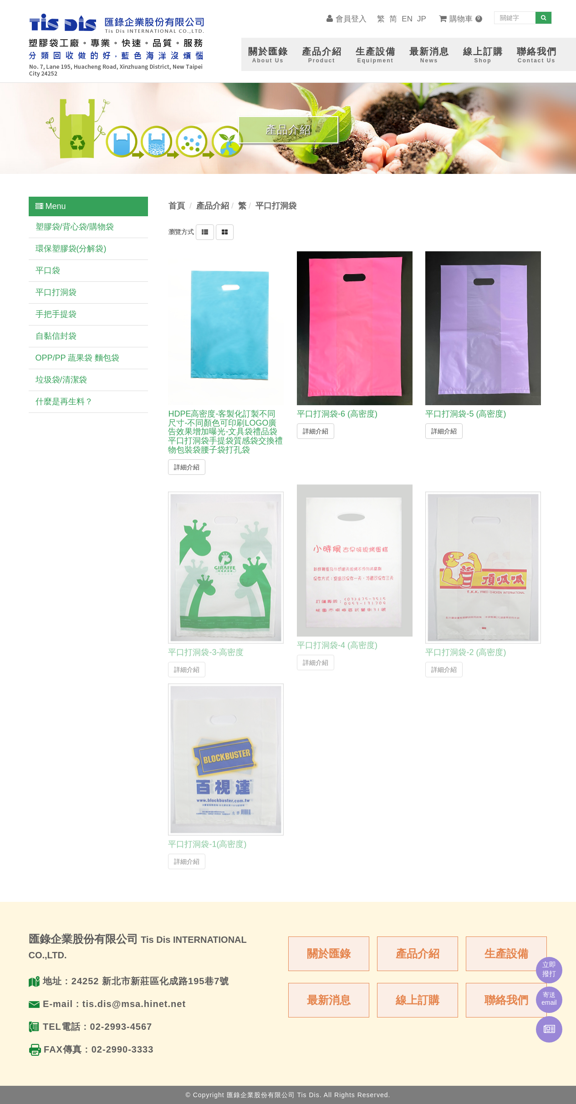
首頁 (176, 205)
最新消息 (329, 1000)
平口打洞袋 (56, 292)
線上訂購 (417, 1000)
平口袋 (48, 270)
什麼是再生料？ (64, 401)
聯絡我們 (506, 1000)
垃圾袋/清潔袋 (61, 379)
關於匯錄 (329, 953)
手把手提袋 (56, 314)
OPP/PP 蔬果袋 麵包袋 (78, 357)
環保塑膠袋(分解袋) (71, 248)
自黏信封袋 (56, 336)
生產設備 (506, 953)
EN (407, 19)
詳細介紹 (186, 466)
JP (421, 19)
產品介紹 (417, 953)
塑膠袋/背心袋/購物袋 (75, 226)
